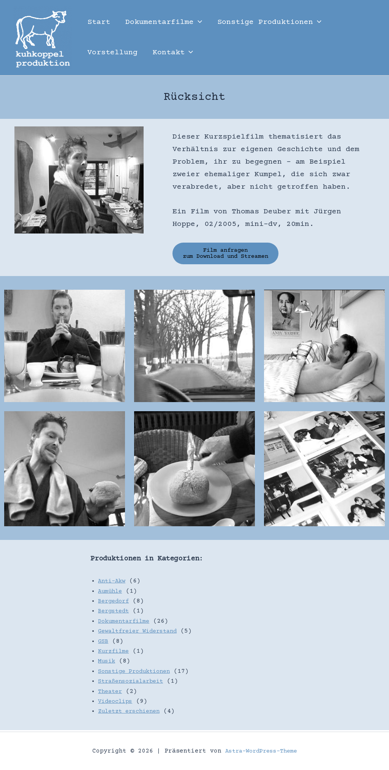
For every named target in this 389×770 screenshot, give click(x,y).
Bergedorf (115, 603)
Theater (111, 693)
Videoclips (117, 702)
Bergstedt (115, 612)
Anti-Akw (113, 582)
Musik (107, 663)
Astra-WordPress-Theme (261, 751)
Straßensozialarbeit (134, 683)
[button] (198, 22)
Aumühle (111, 592)
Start (98, 22)
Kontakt (173, 53)
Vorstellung (112, 52)
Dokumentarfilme (163, 22)
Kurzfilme (115, 652)
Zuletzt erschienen (132, 713)
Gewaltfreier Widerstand (141, 633)
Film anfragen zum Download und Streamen (231, 254)
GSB (103, 642)
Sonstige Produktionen (269, 22)
